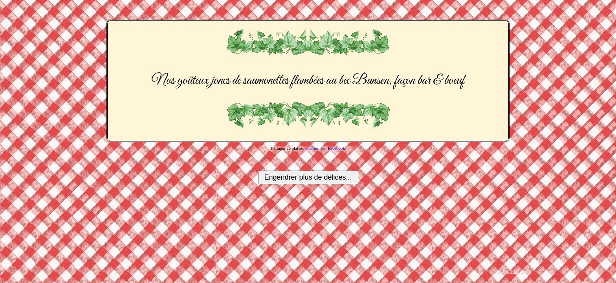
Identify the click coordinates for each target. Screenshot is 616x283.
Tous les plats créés (512, 271)
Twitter (312, 148)
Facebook (336, 148)
